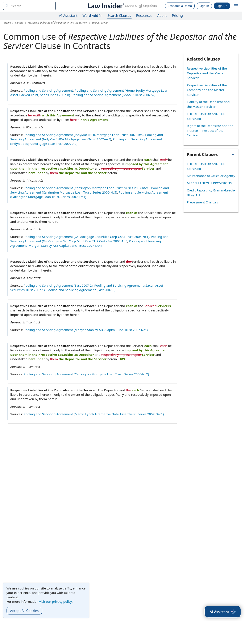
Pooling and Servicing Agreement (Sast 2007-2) (58, 285)
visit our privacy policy (55, 601)
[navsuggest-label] (29, 6)
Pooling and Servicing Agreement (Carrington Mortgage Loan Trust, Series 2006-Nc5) (89, 190)
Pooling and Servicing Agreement (48, 90)
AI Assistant (68, 15)
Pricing (177, 15)
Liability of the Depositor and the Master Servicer (208, 104)
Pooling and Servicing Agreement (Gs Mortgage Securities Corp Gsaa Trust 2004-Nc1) (86, 237)
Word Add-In (93, 15)
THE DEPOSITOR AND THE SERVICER (206, 116)
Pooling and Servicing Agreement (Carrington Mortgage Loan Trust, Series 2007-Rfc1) (86, 188)
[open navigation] (236, 6)
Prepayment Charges (202, 202)
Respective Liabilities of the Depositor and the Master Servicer (207, 73)
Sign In (204, 6)
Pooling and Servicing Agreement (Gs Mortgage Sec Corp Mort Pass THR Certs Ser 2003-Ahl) (89, 239)
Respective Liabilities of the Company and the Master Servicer (207, 90)
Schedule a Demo (180, 6)
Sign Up (222, 6)
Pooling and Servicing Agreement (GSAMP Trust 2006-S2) (113, 95)
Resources (144, 15)
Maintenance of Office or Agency (211, 176)
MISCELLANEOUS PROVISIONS (209, 183)
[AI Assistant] (222, 612)
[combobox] (29, 6)
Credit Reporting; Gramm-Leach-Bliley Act (211, 192)
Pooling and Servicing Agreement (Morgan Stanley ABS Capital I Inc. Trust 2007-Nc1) (86, 330)
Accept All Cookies (24, 610)
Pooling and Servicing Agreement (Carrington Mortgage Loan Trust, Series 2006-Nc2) (86, 374)
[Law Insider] (121, 6)
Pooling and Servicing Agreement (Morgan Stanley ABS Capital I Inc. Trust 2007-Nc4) (85, 243)
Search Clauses (119, 15)
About (162, 15)
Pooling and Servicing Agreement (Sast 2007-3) (81, 290)
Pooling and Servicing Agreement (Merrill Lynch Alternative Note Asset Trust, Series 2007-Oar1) (94, 414)
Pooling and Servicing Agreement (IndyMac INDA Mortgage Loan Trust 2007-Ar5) (86, 137)
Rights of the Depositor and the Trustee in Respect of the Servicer (210, 130)
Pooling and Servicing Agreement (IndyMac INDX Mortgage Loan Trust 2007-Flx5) (84, 135)
